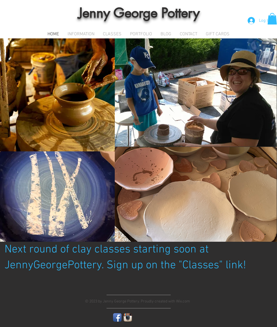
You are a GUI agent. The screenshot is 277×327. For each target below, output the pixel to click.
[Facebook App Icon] (117, 317)
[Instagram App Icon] (128, 317)
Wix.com (183, 301)
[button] (272, 19)
